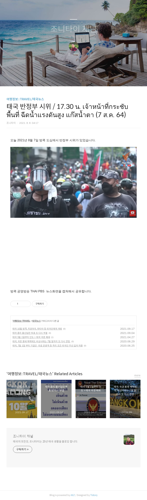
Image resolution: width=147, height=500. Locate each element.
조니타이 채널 (73, 29)
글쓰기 (53, 78)
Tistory (93, 495)
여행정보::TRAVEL (21, 321)
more (137, 375)
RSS (79, 78)
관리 (92, 78)
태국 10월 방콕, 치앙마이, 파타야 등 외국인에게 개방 (37, 328)
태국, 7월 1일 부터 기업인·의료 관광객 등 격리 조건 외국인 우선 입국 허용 (47, 345)
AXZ (73, 495)
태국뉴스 (36, 321)
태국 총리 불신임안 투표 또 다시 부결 (29, 332)
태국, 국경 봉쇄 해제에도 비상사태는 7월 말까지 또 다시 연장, (41, 341)
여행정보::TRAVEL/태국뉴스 (25, 99)
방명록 (66, 78)
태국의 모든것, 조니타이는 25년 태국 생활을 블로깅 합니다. (45, 441)
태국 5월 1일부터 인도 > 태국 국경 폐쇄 (31, 337)
